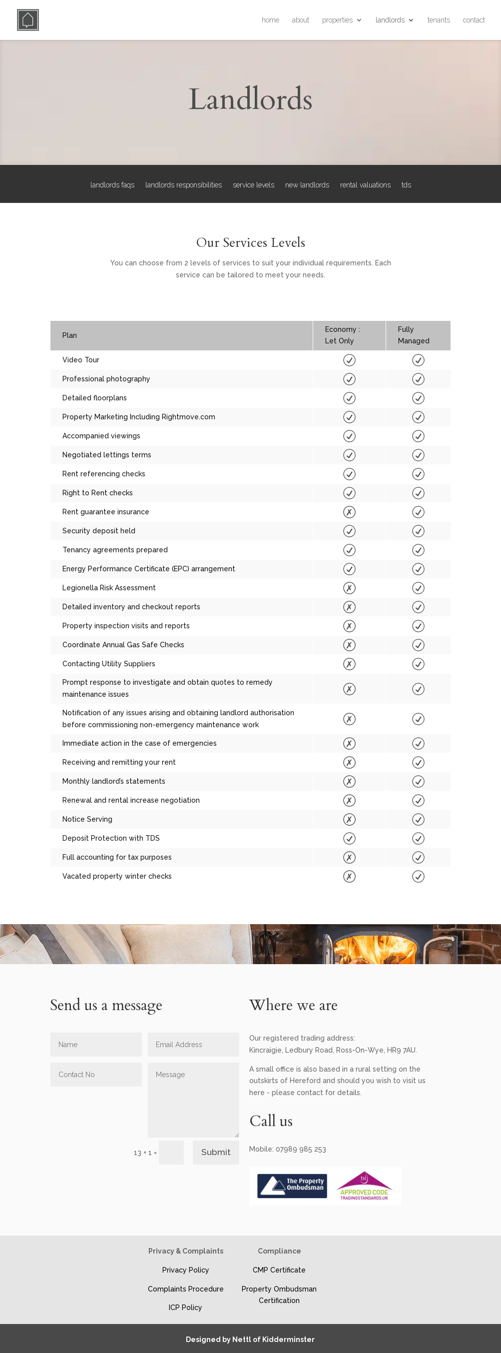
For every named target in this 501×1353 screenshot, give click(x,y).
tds (406, 185)
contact (474, 20)
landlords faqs (112, 185)
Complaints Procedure (186, 1289)
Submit (216, 1152)
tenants (439, 20)
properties (337, 20)
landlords (390, 20)
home (270, 20)
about (300, 20)
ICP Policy (185, 1308)
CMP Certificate (279, 1270)
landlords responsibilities (183, 185)
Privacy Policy (185, 1270)
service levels (253, 185)
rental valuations (365, 185)
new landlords (307, 185)
